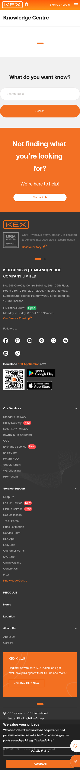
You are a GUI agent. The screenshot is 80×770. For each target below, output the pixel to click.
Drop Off (8, 496)
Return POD (11, 458)
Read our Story (34, 246)
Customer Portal (14, 550)
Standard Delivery (14, 416)
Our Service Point (17, 318)
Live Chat (9, 556)
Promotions (11, 476)
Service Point (11, 532)
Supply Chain (12, 464)
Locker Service (12, 502)
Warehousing (12, 470)
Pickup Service (12, 508)
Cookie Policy (40, 751)
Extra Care (10, 452)
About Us (9, 636)
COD (6, 440)
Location (9, 616)
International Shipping (17, 434)
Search (40, 110)
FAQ (6, 574)
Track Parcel (11, 520)
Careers (8, 642)
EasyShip (9, 544)
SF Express (14, 713)
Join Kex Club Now (26, 683)
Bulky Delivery (12, 422)
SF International (38, 713)
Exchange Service (14, 446)
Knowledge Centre (15, 580)
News (7, 604)
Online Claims (12, 562)
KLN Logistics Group (30, 718)
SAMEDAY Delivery (15, 428)
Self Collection (12, 514)
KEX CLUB (10, 592)
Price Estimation (13, 526)
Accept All (40, 763)
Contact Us (40, 197)
